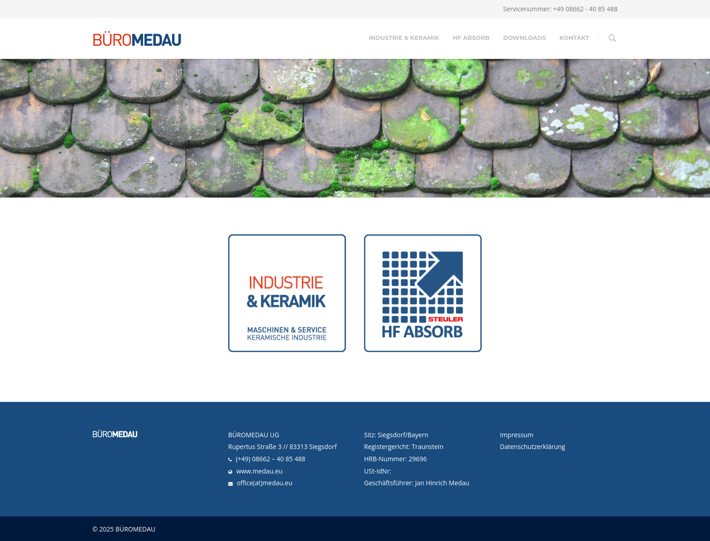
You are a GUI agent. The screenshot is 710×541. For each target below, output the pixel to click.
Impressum (516, 434)
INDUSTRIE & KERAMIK (404, 37)
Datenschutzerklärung (532, 446)
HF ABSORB (471, 37)
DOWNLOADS (524, 37)
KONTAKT (574, 37)
